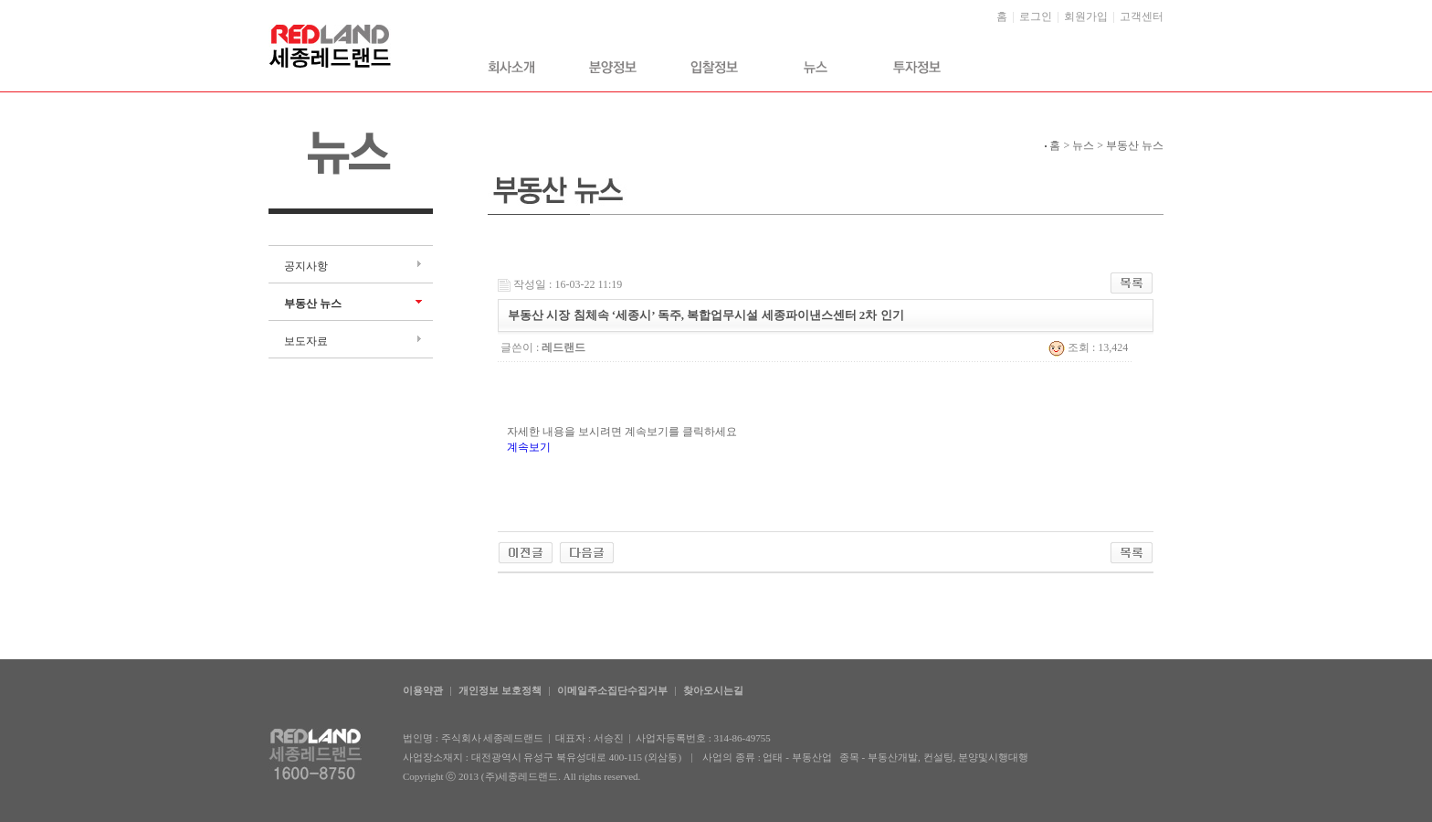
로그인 (1035, 16)
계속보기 (529, 447)
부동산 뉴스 (313, 303)
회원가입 (1086, 16)
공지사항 (306, 266)
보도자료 (306, 341)
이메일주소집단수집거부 (612, 690)
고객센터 (1142, 16)
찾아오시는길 (713, 690)
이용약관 (423, 690)
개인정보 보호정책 (500, 690)
